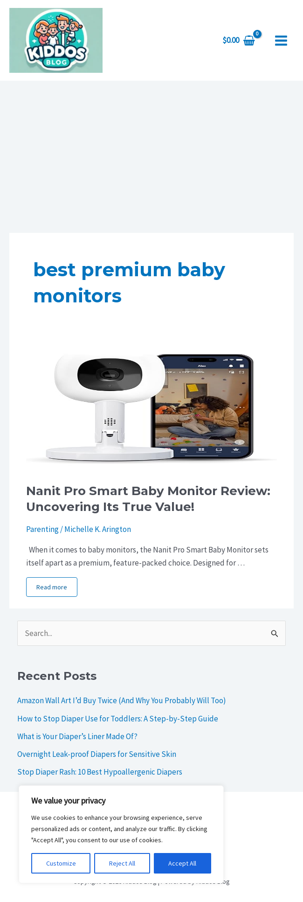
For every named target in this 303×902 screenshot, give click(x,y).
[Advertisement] (151, 150)
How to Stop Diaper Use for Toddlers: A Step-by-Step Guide (117, 718)
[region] (121, 834)
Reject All (122, 863)
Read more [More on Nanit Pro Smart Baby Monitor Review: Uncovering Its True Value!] (51, 587)
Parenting (42, 529)
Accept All (182, 863)
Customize (61, 863)
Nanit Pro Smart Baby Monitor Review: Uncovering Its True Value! (148, 498)
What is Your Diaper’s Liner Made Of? (77, 736)
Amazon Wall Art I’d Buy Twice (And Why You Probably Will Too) (121, 700)
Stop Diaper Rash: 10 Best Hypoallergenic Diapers (99, 772)
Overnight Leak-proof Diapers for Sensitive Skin (96, 754)
